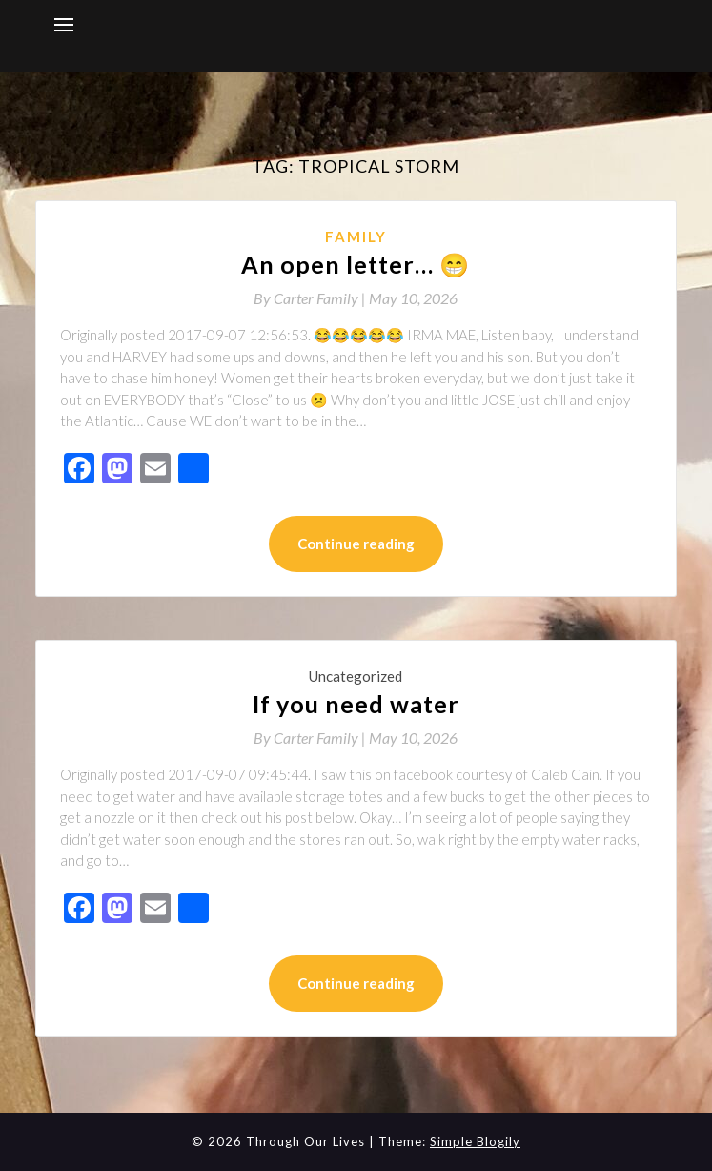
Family (356, 236)
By (311, 298)
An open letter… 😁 (355, 264)
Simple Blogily (475, 1141)
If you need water (356, 703)
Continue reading (356, 543)
